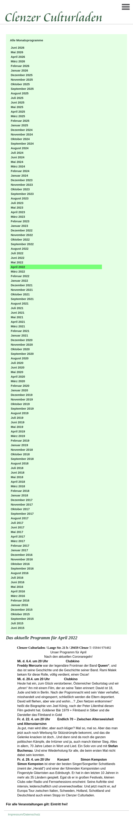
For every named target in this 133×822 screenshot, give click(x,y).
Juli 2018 (17, 468)
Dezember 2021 (21, 285)
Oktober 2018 (20, 454)
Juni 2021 (17, 312)
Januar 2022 (19, 280)
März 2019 (18, 436)
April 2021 (18, 321)
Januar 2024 (19, 175)
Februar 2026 (20, 66)
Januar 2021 (19, 335)
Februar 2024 (20, 171)
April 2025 (18, 111)
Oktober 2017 (20, 509)
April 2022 (18, 267)
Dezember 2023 (21, 180)
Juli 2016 (17, 577)
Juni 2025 (17, 102)
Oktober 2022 (20, 239)
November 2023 (22, 184)
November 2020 (22, 344)
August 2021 (19, 303)
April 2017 (18, 536)
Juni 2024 (17, 157)
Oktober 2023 (20, 189)
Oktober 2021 (20, 294)
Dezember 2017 (21, 500)
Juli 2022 (17, 253)
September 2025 (22, 88)
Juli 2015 (17, 623)
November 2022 (22, 235)
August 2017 (19, 518)
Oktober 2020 (20, 349)
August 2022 (19, 248)
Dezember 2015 (21, 609)
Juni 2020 (17, 367)
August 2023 (19, 198)
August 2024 (19, 148)
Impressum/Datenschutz (24, 814)
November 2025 (22, 79)
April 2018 (18, 481)
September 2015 (22, 618)
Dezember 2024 (21, 130)
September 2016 (22, 568)
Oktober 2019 (20, 404)
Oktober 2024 (20, 139)
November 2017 (22, 504)
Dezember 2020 (21, 340)
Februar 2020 (20, 385)
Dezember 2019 (21, 394)
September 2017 (22, 513)
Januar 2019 (19, 445)
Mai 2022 (17, 262)
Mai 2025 (17, 107)
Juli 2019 (17, 417)
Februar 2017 (20, 545)
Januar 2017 (19, 550)
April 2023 (18, 212)
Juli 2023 (17, 203)
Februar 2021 (20, 331)
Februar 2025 (20, 120)
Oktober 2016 (20, 564)
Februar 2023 (20, 221)
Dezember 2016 (21, 554)
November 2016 (22, 559)
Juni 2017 (17, 527)
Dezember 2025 (21, 75)
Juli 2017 (17, 522)
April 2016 (18, 591)
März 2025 (18, 116)
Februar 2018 (20, 490)
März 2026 (18, 61)
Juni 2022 (17, 257)
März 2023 (18, 216)
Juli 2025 (17, 98)
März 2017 (18, 541)
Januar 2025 (19, 125)
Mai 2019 (17, 426)
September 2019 (22, 408)
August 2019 (19, 413)
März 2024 (18, 166)
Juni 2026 (17, 47)
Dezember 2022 (21, 230)
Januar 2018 (19, 495)
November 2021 (22, 289)
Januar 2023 (19, 225)
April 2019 (18, 431)
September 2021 (22, 299)
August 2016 (19, 573)
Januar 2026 (19, 70)
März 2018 (18, 486)
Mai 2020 (17, 372)
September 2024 (22, 143)
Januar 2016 (19, 605)
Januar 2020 (19, 390)
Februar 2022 (20, 276)
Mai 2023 (17, 207)
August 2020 (19, 358)
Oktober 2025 (20, 84)
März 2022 (18, 271)
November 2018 (22, 449)
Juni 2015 (17, 628)
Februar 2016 (20, 600)
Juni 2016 (17, 582)
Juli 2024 (17, 152)
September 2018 (22, 458)
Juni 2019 (17, 422)
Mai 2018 (17, 477)
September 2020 (22, 353)
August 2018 (19, 463)
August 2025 (19, 93)
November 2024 (22, 134)
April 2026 (18, 56)
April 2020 (18, 376)
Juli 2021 (17, 308)
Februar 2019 (20, 440)
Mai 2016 (17, 586)
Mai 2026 (17, 52)
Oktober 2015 (20, 614)
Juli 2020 (17, 363)
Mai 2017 (17, 532)
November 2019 (22, 399)
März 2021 (18, 326)
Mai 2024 (17, 161)
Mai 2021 (17, 317)
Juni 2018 (17, 472)
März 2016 (18, 596)
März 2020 (18, 381)
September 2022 (22, 244)
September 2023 (22, 193)
